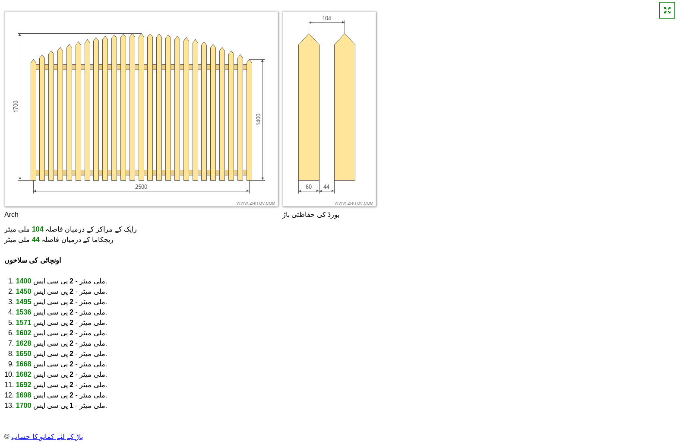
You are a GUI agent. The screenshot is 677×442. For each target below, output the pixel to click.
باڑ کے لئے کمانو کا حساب (47, 436)
